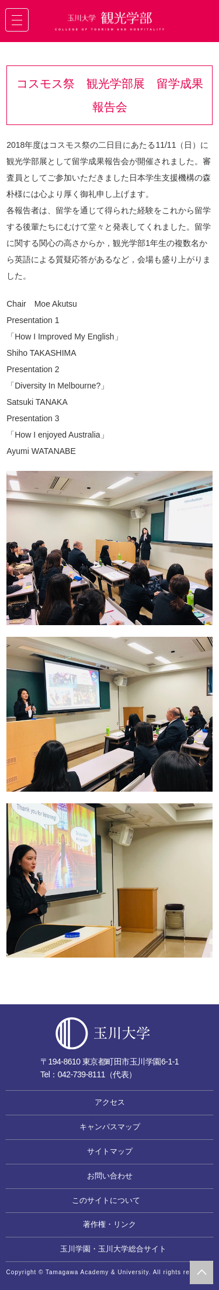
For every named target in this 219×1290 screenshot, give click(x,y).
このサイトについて (106, 1200)
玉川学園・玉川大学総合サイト (113, 1248)
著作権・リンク (109, 1224)
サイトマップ (110, 1151)
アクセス (110, 1102)
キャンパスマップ (109, 1126)
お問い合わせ (110, 1175)
